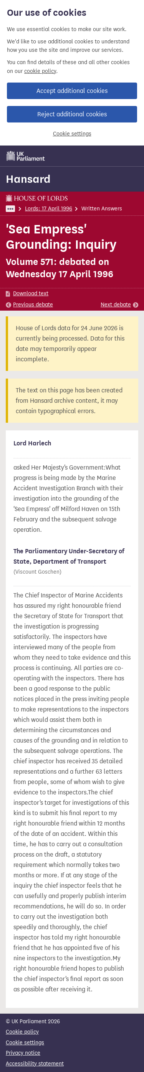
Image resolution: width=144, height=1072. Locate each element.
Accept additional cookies (72, 90)
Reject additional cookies (72, 114)
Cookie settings (72, 134)
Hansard (28, 179)
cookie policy (40, 71)
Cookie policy (22, 1032)
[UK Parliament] (26, 155)
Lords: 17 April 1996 (48, 208)
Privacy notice (23, 1053)
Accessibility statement (35, 1063)
